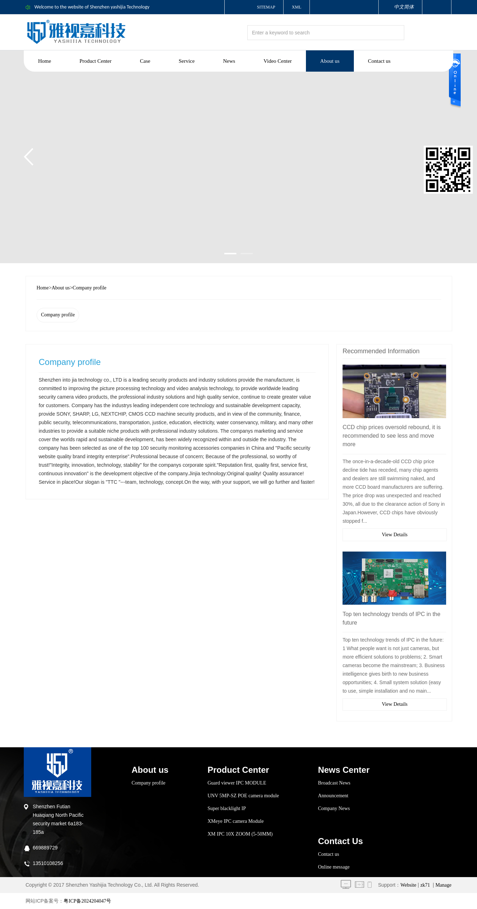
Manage (443, 885)
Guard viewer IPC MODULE (237, 783)
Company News (334, 808)
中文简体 (404, 7)
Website (408, 885)
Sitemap (266, 7)
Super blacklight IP (227, 808)
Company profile (89, 287)
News (229, 61)
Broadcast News (334, 783)
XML (296, 7)
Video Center (278, 61)
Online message (334, 867)
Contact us (379, 61)
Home (44, 61)
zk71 (425, 885)
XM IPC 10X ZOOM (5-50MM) (240, 834)
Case (145, 61)
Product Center (95, 61)
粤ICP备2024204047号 (87, 901)
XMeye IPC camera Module (236, 821)
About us (330, 61)
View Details (395, 534)
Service (186, 61)
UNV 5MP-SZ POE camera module (243, 795)
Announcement (333, 795)
